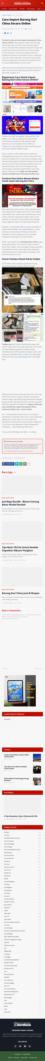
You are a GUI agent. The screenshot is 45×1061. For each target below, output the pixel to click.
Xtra (22, 948)
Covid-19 (22, 916)
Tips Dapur (31, 9)
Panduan (22, 835)
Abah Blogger (22, 998)
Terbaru (5, 668)
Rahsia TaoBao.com (25, 354)
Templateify (26, 1054)
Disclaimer (14, 451)
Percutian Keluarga (22, 989)
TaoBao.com (15, 73)
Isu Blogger (22, 957)
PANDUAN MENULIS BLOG (22, 838)
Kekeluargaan (22, 853)
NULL (22, 972)
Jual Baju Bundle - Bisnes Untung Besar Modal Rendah (20, 503)
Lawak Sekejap (22, 928)
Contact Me (33, 1058)
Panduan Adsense (22, 945)
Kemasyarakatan (22, 974)
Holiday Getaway (22, 899)
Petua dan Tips (22, 980)
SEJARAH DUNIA (22, 963)
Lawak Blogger (22, 934)
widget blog (22, 951)
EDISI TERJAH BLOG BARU (22, 937)
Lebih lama (38, 668)
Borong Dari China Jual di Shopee (20, 593)
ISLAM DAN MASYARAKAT (22, 960)
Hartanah (22, 896)
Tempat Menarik (22, 858)
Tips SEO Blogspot (22, 882)
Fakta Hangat (22, 847)
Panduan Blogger (22, 983)
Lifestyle (22, 832)
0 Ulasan (30, 29)
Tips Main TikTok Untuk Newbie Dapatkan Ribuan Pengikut (20, 549)
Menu (2, 3)
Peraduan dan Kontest (22, 966)
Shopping (22, 861)
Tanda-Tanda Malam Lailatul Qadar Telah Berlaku (16, 756)
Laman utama (6, 15)
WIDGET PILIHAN (22, 902)
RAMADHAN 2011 (22, 995)
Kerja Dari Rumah (19, 458)
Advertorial (22, 870)
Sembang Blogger (22, 844)
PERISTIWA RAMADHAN (22, 992)
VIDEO (22, 911)
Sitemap (16, 1058)
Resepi (22, 9)
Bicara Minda (22, 905)
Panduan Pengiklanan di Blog (22, 940)
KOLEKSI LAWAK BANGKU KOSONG (22, 931)
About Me (24, 1058)
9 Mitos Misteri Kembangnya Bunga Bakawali (16, 779)
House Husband (22, 841)
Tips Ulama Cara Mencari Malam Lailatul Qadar (15, 768)
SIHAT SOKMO (22, 1003)
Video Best (22, 914)
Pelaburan (22, 908)
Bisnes (22, 1006)
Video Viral (22, 1012)
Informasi (22, 925)
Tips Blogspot (22, 887)
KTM (22, 1000)
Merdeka (22, 977)
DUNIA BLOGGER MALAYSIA (22, 850)
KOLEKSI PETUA (22, 969)
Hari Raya (22, 885)
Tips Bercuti (22, 873)
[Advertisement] (22, 377)
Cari (42, 3)
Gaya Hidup (13, 9)
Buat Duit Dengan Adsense (22, 922)
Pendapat (22, 954)
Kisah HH (22, 986)
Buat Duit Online (17, 15)
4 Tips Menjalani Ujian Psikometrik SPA (20, 816)
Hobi (39, 9)
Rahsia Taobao (25, 227)
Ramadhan (22, 876)
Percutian (22, 864)
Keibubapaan (22, 890)
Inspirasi (22, 943)
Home (4, 9)
